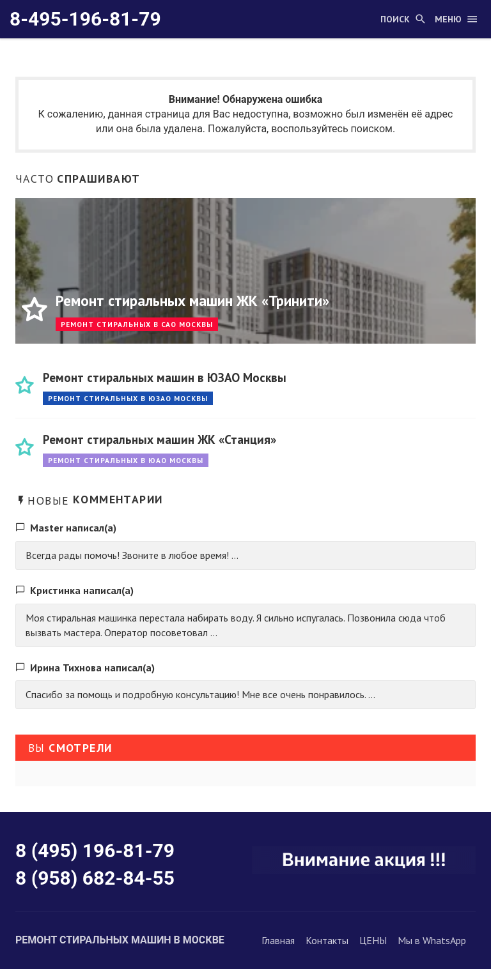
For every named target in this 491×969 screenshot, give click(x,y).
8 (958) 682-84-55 (95, 878)
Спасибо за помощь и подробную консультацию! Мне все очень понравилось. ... (200, 694)
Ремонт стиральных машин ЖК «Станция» (159, 439)
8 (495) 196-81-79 (95, 850)
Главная (278, 940)
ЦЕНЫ (373, 940)
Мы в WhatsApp (432, 940)
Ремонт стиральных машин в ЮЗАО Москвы (164, 377)
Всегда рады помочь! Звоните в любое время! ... (132, 555)
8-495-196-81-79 (85, 19)
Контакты (327, 940)
